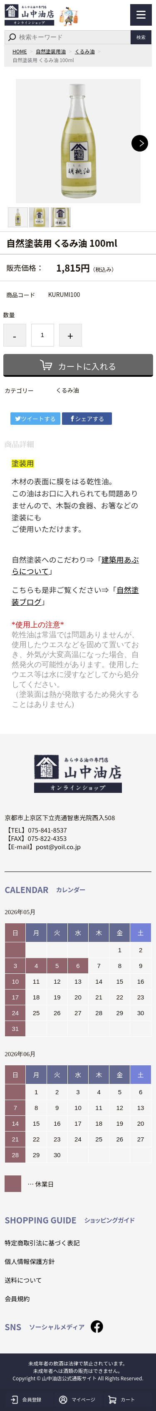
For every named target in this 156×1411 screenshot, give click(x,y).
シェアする (86, 418)
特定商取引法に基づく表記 (42, 1242)
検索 (141, 37)
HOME (19, 51)
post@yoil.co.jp (58, 846)
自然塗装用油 (51, 51)
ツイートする (35, 418)
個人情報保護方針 (29, 1261)
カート (128, 1400)
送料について (23, 1280)
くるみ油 (85, 51)
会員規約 (17, 1298)
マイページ (84, 1400)
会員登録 (32, 1400)
